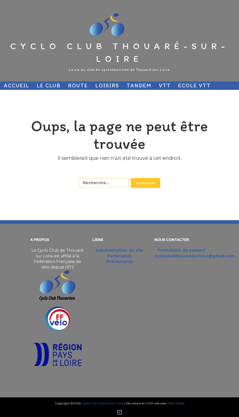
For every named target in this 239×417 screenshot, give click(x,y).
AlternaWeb (175, 403)
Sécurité (18, 94)
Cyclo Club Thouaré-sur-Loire (119, 52)
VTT (165, 85)
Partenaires (60, 94)
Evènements (119, 261)
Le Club (49, 85)
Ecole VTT (194, 85)
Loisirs (107, 85)
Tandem (139, 85)
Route (78, 85)
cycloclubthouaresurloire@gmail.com (194, 256)
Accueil (16, 85)
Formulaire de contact (181, 250)
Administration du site (119, 250)
